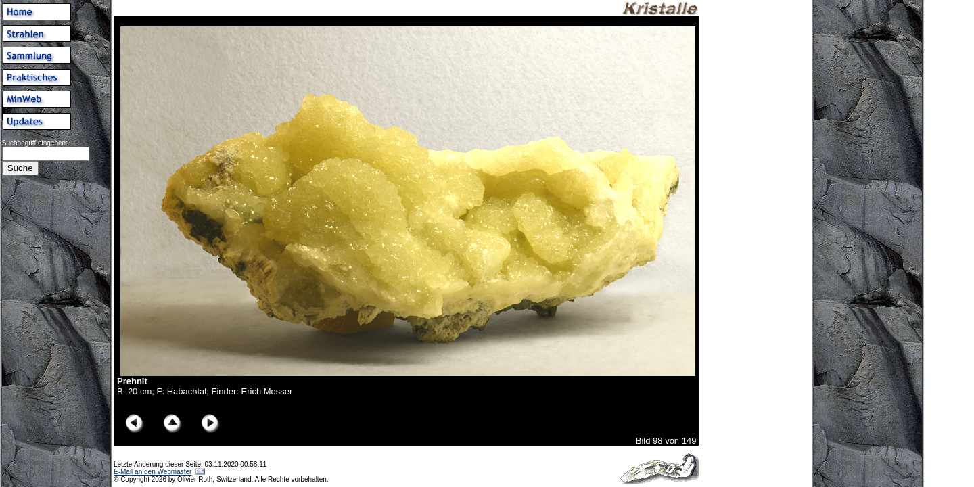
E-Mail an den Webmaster (152, 472)
